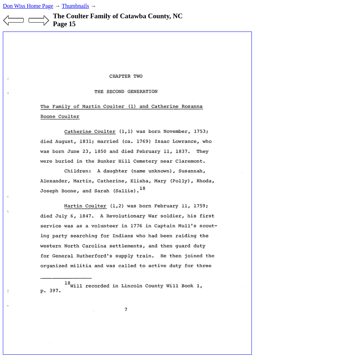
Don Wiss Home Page (28, 6)
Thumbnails (75, 6)
